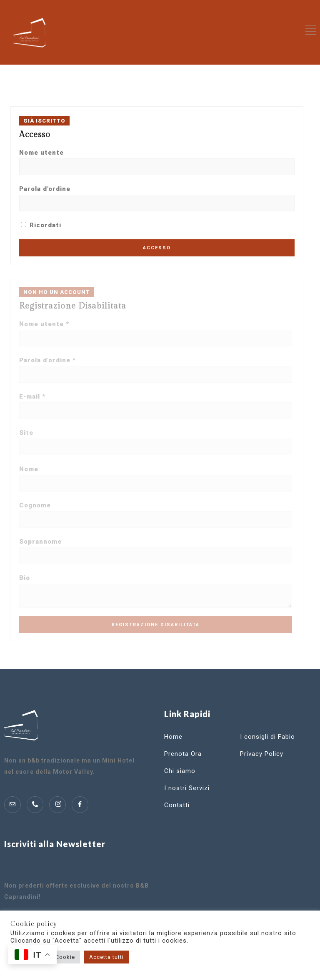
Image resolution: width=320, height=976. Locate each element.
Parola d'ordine (44, 189)
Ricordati (41, 225)
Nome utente (41, 152)
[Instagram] (57, 804)
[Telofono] (35, 804)
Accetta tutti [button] (106, 957)
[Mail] (12, 804)
